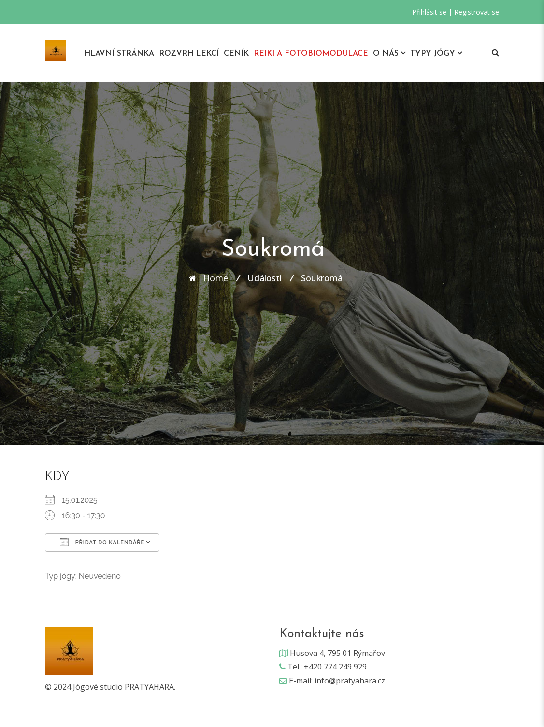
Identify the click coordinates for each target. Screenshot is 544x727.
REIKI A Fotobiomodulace (311, 54)
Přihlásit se (429, 11)
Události (264, 278)
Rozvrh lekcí (189, 54)
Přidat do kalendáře (102, 542)
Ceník (236, 54)
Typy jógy (432, 54)
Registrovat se (476, 11)
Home (215, 278)
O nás (386, 54)
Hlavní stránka (119, 54)
